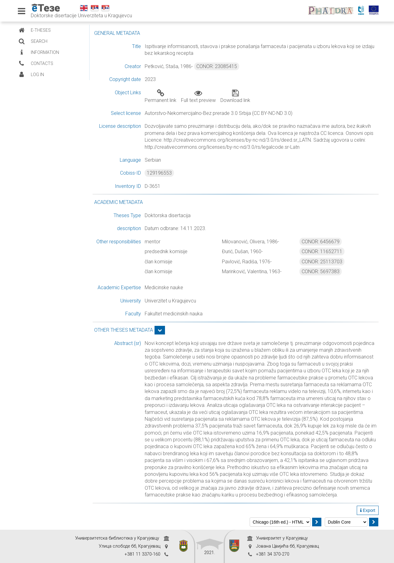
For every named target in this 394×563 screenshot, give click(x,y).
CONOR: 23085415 (216, 66)
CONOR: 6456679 (321, 242)
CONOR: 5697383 (321, 271)
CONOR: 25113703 (322, 262)
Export (367, 510)
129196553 (159, 173)
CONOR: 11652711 (322, 251)
